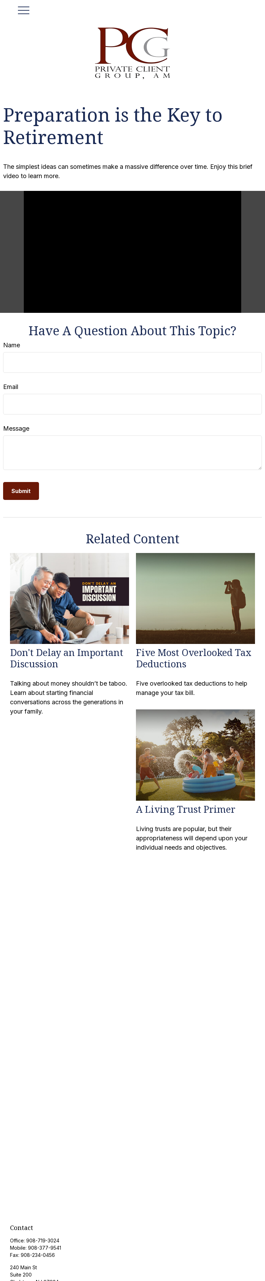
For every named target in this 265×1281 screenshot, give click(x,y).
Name (11, 345)
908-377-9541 (44, 1248)
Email (10, 386)
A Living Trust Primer (185, 809)
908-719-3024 (42, 1240)
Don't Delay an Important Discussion (66, 658)
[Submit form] (21, 491)
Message (16, 428)
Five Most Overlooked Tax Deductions (194, 658)
